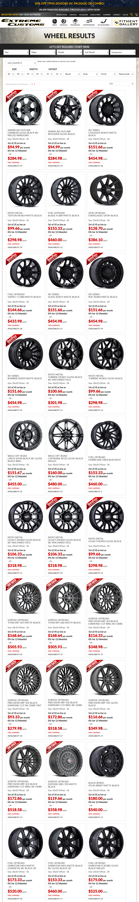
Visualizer (83, 15)
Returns (133, 890)
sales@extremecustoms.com (84, 835)
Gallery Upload (121, 870)
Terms (111, 890)
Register (119, 855)
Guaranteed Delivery (79, 866)
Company (107, 15)
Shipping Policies (77, 870)
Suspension (89, 22)
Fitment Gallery (122, 866)
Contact (116, 15)
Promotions (61, 15)
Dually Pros (95, 15)
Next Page (128, 758)
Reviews (104, 862)
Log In (125, 15)
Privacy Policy (122, 890)
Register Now (9, 15)
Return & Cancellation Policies (83, 873)
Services (73, 15)
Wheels (63, 22)
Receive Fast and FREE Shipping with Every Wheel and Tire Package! (69, 786)
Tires (54, 22)
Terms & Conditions (78, 877)
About (103, 855)
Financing (74, 855)
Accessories (104, 22)
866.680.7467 (53, 835)
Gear (50, 866)
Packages (75, 22)
